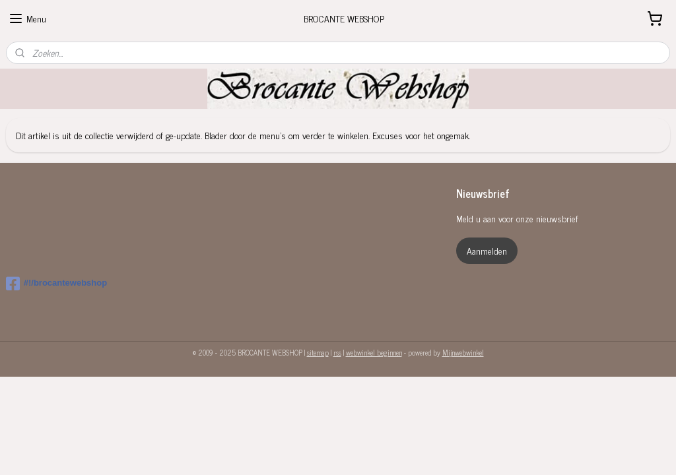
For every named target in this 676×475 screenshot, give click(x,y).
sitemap (318, 352)
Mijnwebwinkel (463, 352)
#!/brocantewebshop (56, 284)
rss (337, 352)
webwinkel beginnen (374, 352)
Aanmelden (487, 250)
